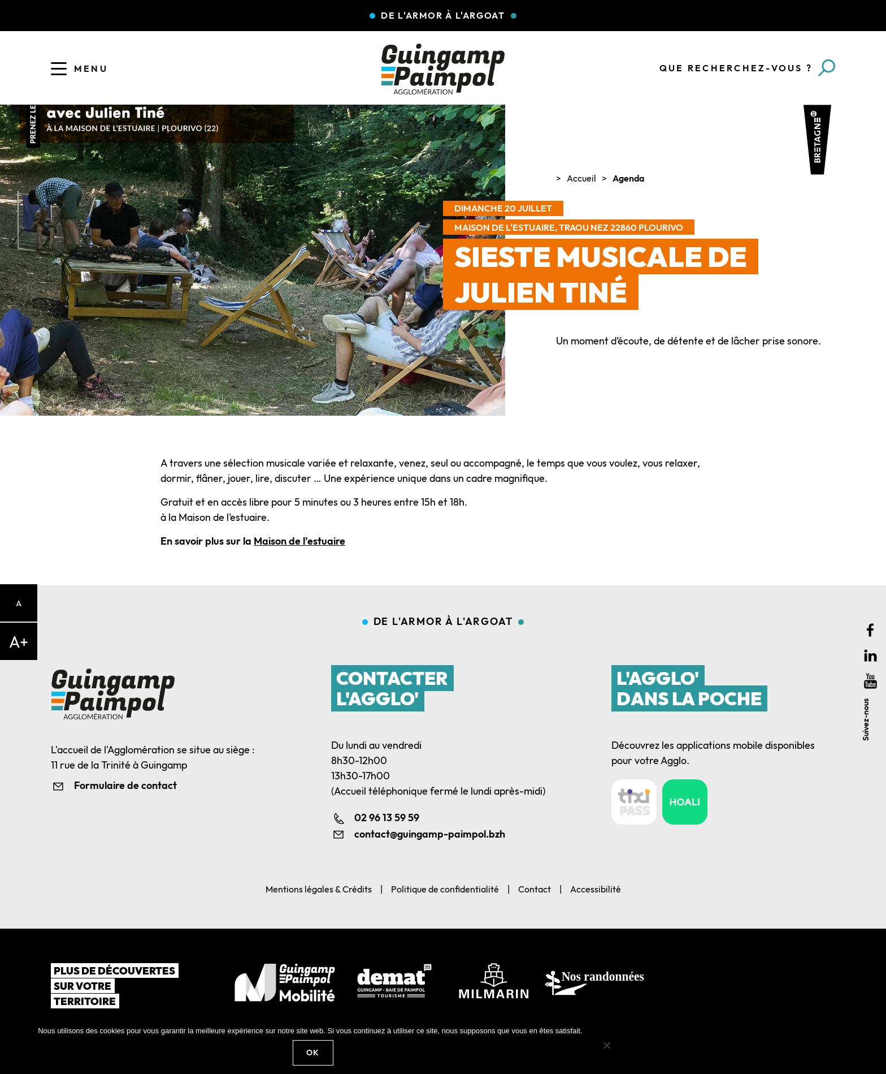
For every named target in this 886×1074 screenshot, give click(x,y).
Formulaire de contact (125, 785)
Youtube (870, 681)
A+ (18, 642)
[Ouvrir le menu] (59, 68)
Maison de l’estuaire (299, 540)
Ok (313, 1052)
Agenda (628, 178)
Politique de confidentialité (445, 889)
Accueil (581, 178)
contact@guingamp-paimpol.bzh (429, 833)
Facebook (870, 630)
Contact (534, 889)
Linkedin (870, 655)
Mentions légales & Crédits (319, 889)
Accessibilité (595, 889)
